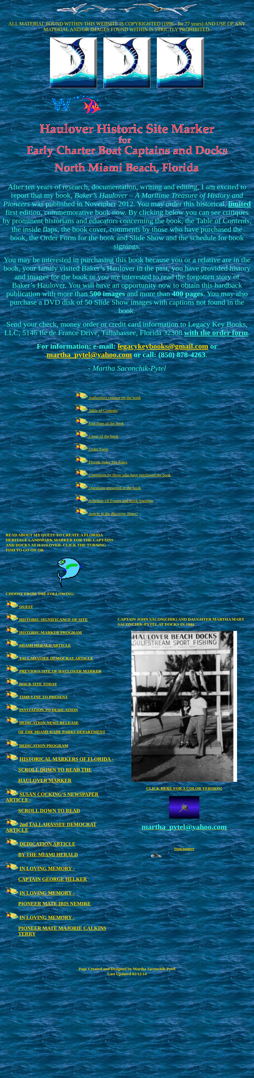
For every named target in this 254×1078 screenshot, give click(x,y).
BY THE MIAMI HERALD (48, 854)
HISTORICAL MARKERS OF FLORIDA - (66, 759)
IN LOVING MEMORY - (47, 868)
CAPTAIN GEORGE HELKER (52, 879)
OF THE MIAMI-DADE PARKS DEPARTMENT (61, 731)
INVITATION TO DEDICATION (48, 709)
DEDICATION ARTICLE (47, 844)
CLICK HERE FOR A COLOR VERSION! (184, 788)
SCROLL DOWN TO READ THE (55, 769)
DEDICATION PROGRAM (43, 745)
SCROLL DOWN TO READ (49, 810)
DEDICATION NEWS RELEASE (49, 722)
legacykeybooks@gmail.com (163, 346)
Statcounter (184, 848)
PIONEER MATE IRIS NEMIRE (54, 903)
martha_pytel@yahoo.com (89, 355)
